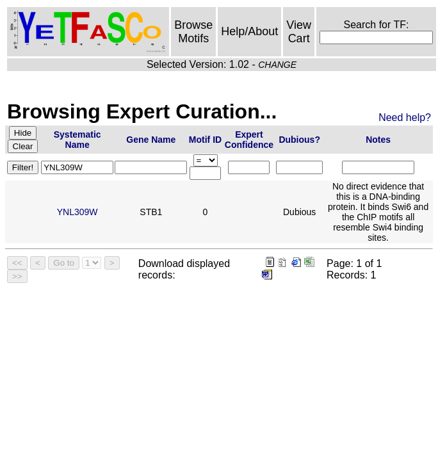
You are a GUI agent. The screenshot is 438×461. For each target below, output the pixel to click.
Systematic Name (77, 139)
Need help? (404, 117)
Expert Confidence (249, 139)
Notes (378, 139)
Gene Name (150, 139)
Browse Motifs (193, 32)
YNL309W (77, 212)
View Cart (298, 32)
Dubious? (299, 139)
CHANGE (277, 65)
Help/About (249, 31)
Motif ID (205, 139)
